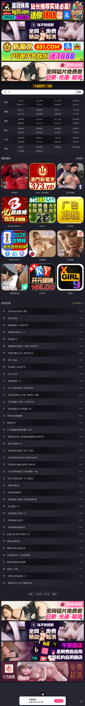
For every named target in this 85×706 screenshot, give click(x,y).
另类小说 (39, 142)
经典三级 (39, 123)
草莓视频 (57, 147)
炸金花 (39, 104)
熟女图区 (57, 132)
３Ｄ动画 (76, 110)
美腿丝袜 (21, 132)
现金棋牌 (57, 104)
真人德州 (39, 100)
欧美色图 (57, 128)
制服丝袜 (21, 123)
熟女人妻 (21, 114)
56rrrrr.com (42, 86)
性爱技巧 (76, 142)
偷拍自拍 (39, 119)
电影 (6, 121)
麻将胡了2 (21, 104)
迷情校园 (21, 142)
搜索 (79, 92)
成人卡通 (57, 119)
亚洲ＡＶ (21, 110)
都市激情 (21, 138)
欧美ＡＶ (57, 110)
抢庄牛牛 (76, 104)
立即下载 (59, 701)
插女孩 (21, 147)
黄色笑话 (57, 142)
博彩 (6, 102)
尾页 (54, 594)
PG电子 (21, 100)
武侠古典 (76, 138)
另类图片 (76, 132)
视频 (6, 111)
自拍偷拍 (39, 110)
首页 (30, 594)
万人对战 (57, 100)
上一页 (38, 594)
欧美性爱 (76, 119)
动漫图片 (76, 128)
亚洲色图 (39, 128)
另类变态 (76, 123)
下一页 (46, 594)
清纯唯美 (39, 132)
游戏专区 (76, 100)
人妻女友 (57, 138)
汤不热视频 (76, 147)
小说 (6, 139)
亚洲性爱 (21, 119)
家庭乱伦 (39, 138)
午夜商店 (39, 147)
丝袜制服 (39, 114)
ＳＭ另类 (76, 114)
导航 (6, 148)
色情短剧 (39, 151)
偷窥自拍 (21, 128)
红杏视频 (21, 151)
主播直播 (57, 114)
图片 (6, 130)
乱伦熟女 (57, 123)
